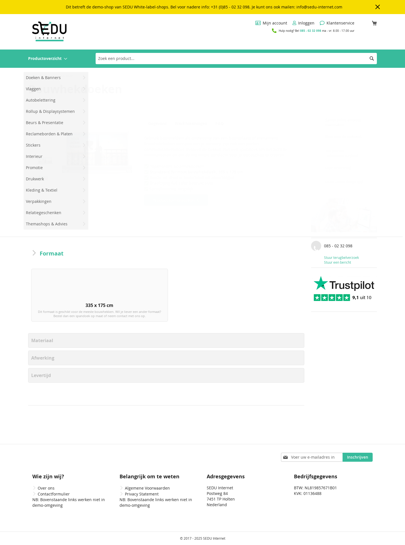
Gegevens (157, 123)
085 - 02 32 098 (310, 31)
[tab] (159, 123)
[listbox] (166, 301)
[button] (45, 126)
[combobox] (236, 58)
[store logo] (49, 31)
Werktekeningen (192, 123)
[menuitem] (47, 59)
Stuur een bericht (337, 262)
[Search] (372, 58)
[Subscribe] (358, 457)
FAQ (222, 123)
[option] (62, 299)
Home (33, 75)
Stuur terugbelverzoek (341, 257)
